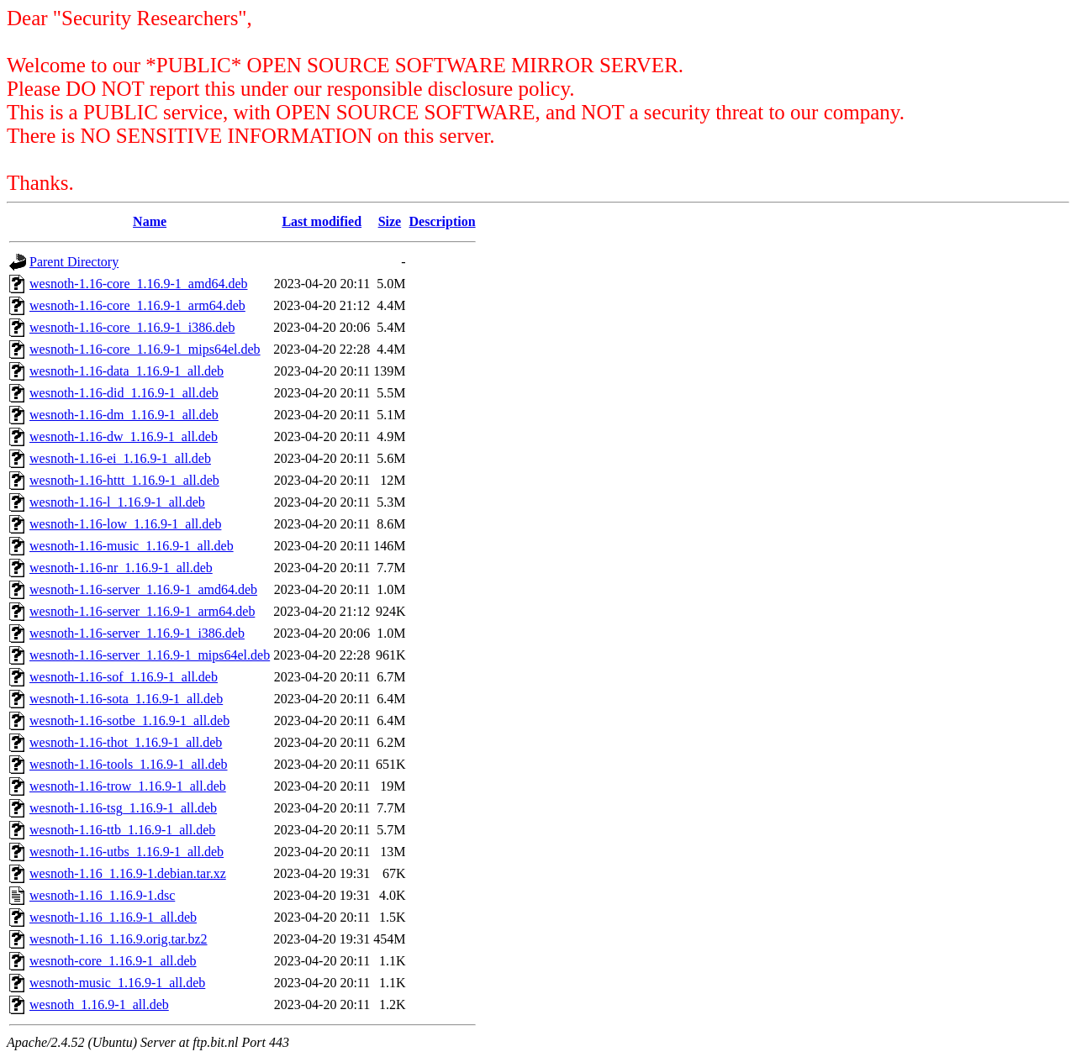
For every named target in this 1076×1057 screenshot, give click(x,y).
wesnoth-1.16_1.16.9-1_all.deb (113, 917)
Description (442, 221)
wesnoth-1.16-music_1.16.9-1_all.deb (131, 546)
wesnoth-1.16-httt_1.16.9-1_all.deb (124, 480)
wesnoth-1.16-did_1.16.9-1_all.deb (124, 393)
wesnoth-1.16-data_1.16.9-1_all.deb (126, 371)
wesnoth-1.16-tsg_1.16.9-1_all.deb (123, 808)
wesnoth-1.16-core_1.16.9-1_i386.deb (132, 327)
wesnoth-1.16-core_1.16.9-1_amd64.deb (138, 283)
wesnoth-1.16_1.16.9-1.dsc (102, 895)
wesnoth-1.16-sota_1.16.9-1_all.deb (126, 699)
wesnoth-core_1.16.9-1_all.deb (113, 961)
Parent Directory (74, 262)
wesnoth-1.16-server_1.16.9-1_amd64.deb (143, 589)
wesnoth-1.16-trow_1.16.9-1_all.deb (127, 786)
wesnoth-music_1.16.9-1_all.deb (117, 982)
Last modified (321, 221)
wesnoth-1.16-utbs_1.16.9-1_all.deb (126, 851)
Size (390, 221)
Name (149, 221)
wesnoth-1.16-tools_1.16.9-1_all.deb (128, 764)
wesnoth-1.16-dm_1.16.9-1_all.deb (124, 415)
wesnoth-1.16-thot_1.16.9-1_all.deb (125, 742)
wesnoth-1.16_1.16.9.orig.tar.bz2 (118, 939)
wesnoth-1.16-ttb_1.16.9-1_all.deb (122, 830)
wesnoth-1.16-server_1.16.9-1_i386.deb (137, 633)
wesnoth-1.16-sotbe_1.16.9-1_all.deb (129, 720)
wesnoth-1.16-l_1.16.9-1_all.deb (117, 502)
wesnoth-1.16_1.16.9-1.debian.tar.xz (127, 873)
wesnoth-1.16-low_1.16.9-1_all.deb (125, 524)
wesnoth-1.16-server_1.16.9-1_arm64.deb (142, 611)
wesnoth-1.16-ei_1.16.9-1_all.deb (120, 458)
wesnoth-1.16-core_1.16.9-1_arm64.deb (137, 305)
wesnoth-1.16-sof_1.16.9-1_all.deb (123, 677)
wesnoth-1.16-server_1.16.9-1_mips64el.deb (149, 655)
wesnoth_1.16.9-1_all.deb (99, 1004)
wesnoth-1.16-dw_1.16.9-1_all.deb (123, 436)
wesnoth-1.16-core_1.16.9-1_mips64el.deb (145, 349)
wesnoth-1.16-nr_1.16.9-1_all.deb (121, 567)
